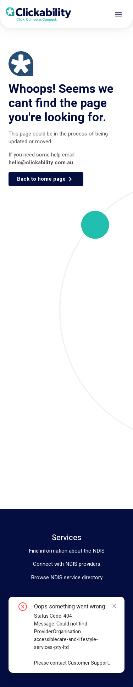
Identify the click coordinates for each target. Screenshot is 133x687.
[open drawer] (118, 14)
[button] (46, 179)
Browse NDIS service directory (66, 577)
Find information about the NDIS (67, 551)
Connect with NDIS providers (66, 564)
